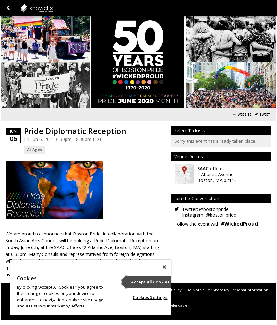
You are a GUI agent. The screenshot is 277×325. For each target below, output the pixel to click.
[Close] (164, 267)
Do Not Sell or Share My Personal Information (227, 289)
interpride (52, 8)
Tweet (264, 115)
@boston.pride (221, 215)
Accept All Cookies (150, 282)
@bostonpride (214, 209)
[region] (90, 287)
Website (244, 115)
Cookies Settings (150, 297)
